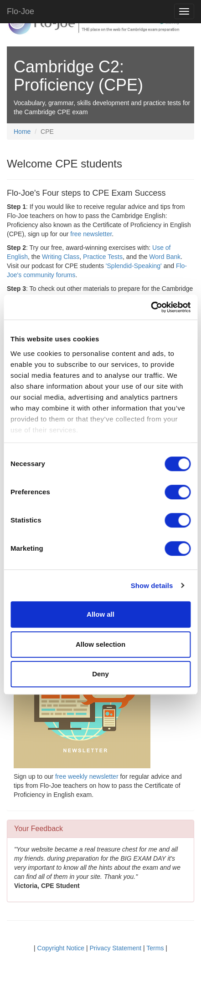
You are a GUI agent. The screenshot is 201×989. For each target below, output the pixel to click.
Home (22, 131)
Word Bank (164, 256)
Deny (100, 674)
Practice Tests (103, 256)
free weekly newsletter (87, 776)
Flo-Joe (20, 11)
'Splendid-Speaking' (134, 265)
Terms (155, 948)
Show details (152, 585)
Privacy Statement (116, 948)
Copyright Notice (61, 948)
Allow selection (100, 644)
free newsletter (91, 234)
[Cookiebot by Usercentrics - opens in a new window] (151, 307)
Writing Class (60, 256)
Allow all (100, 614)
